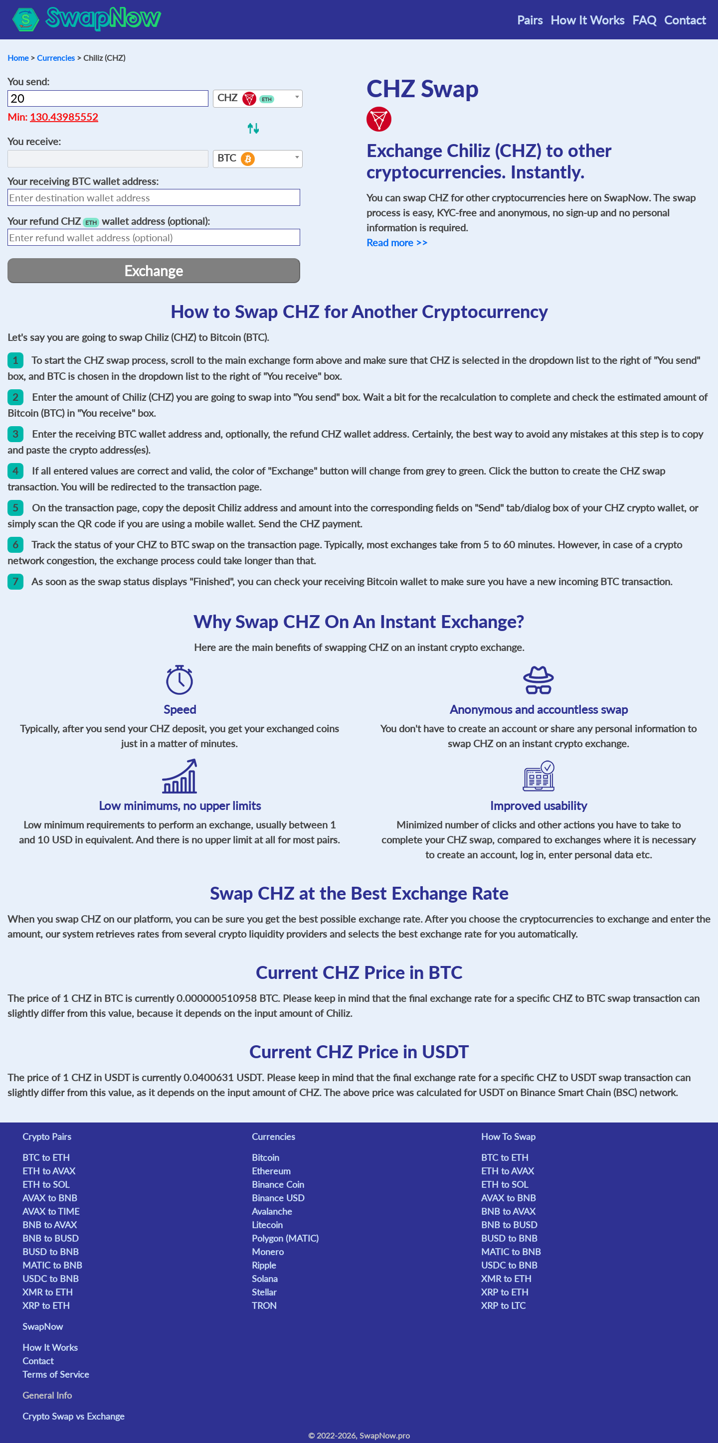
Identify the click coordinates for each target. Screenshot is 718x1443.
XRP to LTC (503, 1305)
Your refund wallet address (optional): (108, 221)
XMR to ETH (47, 1291)
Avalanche (272, 1211)
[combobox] (258, 99)
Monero (268, 1251)
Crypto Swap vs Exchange (73, 1416)
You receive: (34, 141)
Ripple (264, 1265)
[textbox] (257, 99)
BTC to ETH (46, 1157)
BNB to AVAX (49, 1224)
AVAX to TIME (50, 1211)
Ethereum (271, 1170)
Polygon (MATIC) (285, 1238)
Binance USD (278, 1197)
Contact (685, 19)
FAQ (644, 19)
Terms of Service (55, 1374)
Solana (265, 1278)
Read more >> (397, 242)
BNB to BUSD (50, 1238)
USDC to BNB (50, 1278)
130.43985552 (64, 117)
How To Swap (508, 1136)
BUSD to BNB (50, 1251)
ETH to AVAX (48, 1170)
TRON (264, 1305)
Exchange (153, 270)
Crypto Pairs (46, 1136)
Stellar (264, 1291)
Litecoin (267, 1224)
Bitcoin (265, 1157)
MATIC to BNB (52, 1265)
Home (17, 57)
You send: (28, 81)
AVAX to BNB (49, 1197)
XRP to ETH (46, 1305)
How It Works (587, 19)
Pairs (529, 19)
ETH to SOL (45, 1184)
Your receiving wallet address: (83, 181)
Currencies (56, 57)
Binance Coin (278, 1184)
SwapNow (42, 1326)
